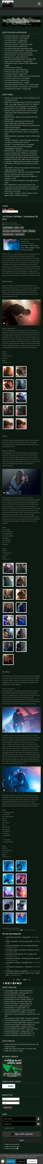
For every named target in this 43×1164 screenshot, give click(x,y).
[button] (4, 983)
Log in (21, 1140)
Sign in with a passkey (22, 1134)
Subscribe (8, 1107)
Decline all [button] (21, 1161)
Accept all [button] (10, 1161)
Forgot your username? (12, 1146)
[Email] (10, 1103)
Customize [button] (32, 1161)
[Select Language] (10, 211)
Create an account (11, 1148)
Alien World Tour (8, 234)
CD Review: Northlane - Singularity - (23, 971)
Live (22, 227)
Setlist (16, 227)
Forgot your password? (12, 1144)
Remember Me (9, 1128)
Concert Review (8, 227)
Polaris (25, 231)
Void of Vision (20, 234)
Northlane (32, 231)
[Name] (10, 1099)
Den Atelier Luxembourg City (11, 231)
